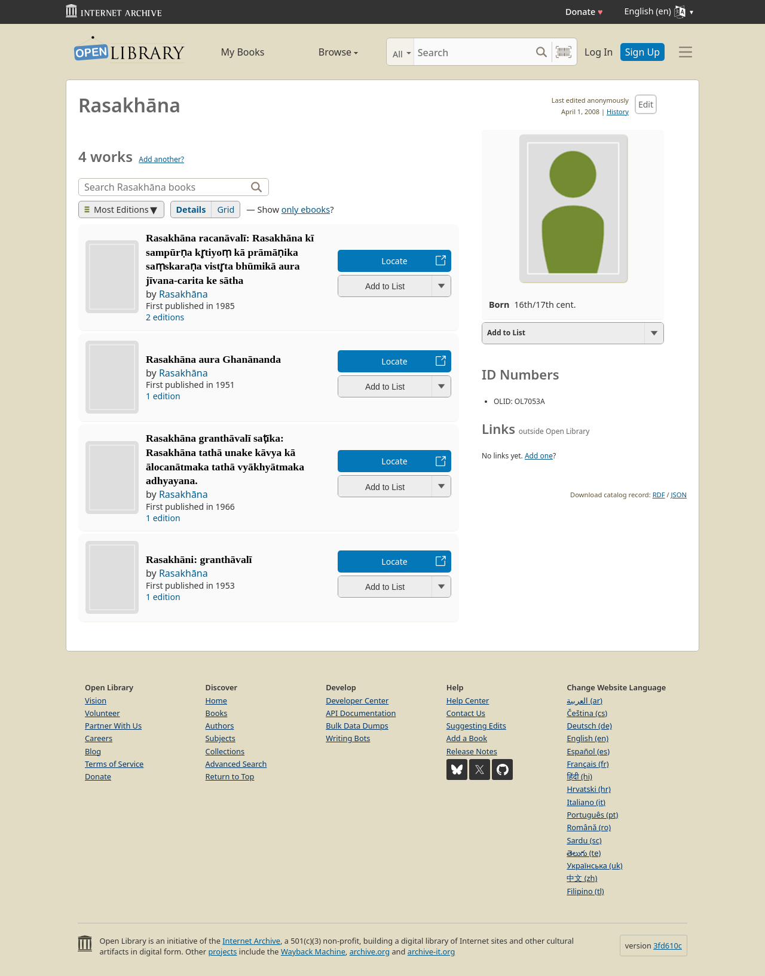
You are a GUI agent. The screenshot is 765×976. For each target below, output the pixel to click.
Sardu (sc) (584, 840)
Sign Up (642, 52)
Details (191, 209)
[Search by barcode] (563, 51)
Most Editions (116, 209)
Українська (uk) (594, 865)
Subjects (220, 738)
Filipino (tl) (585, 891)
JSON (679, 494)
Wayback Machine (313, 951)
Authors (220, 725)
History (618, 111)
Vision (95, 700)
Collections (225, 751)
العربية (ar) (584, 700)
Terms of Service (114, 763)
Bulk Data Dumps (357, 725)
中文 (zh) (582, 878)
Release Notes (471, 751)
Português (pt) (592, 814)
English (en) (587, 738)
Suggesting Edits (476, 725)
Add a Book (466, 738)
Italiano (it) (586, 802)
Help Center (467, 700)
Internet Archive (251, 940)
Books (217, 713)
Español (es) (588, 751)
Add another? (161, 159)
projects (222, 951)
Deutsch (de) (589, 725)
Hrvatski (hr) (589, 789)
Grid (225, 209)
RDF (659, 494)
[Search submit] (541, 51)
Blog (93, 751)
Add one (539, 456)
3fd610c (667, 945)
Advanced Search (236, 763)
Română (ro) (589, 827)
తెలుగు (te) (584, 853)
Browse (324, 52)
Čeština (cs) (587, 713)
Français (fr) (587, 763)
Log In (599, 52)
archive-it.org (431, 951)
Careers (98, 738)
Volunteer (102, 713)
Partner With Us (113, 725)
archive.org (370, 951)
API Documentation (361, 713)
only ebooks (305, 209)
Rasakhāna (183, 294)
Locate (394, 261)
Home (216, 700)
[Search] (472, 51)
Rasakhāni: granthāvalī (199, 559)
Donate (584, 11)
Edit (645, 104)
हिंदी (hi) (579, 776)
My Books (243, 52)
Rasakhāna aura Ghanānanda (213, 359)
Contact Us (465, 713)
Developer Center (357, 700)
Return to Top (230, 776)
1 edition (163, 396)
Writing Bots (348, 738)
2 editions (165, 317)
